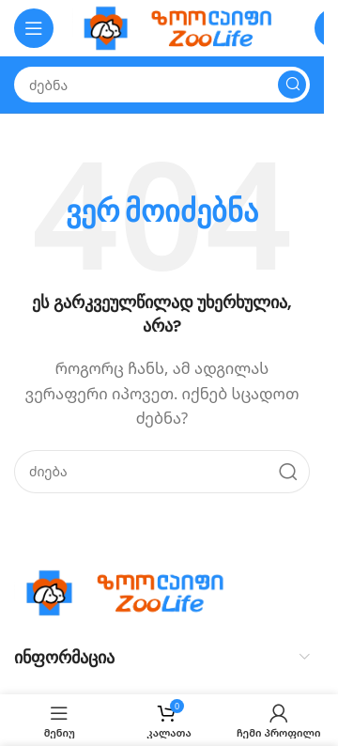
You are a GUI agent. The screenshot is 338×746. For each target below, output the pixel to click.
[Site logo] (184, 26)
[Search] (162, 84)
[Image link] (131, 591)
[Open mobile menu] (34, 28)
